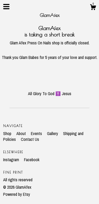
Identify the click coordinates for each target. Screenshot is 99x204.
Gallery (53, 133)
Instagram (11, 160)
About (21, 133)
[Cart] (93, 8)
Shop (7, 133)
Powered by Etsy (16, 194)
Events (37, 133)
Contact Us (30, 139)
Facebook (31, 160)
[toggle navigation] (6, 6)
